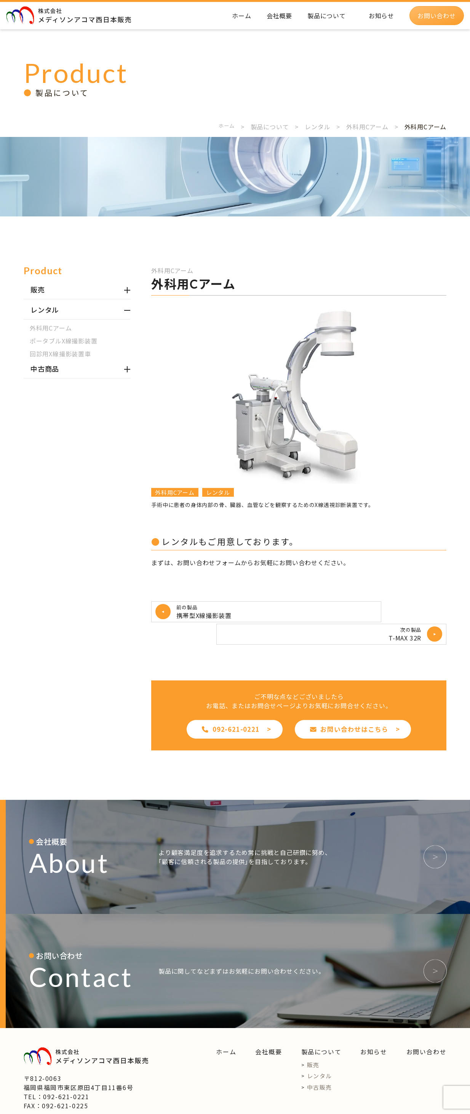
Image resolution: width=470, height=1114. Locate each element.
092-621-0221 (230, 705)
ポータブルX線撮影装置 (64, 340)
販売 (313, 1041)
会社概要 (268, 1028)
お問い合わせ (426, 1028)
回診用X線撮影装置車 (60, 353)
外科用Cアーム (51, 327)
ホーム (224, 126)
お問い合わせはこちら (349, 705)
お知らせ (373, 1028)
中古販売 (319, 1064)
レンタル (218, 492)
